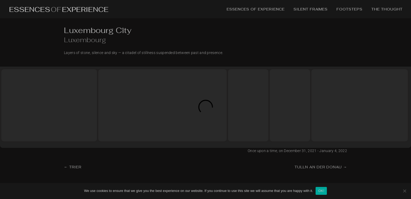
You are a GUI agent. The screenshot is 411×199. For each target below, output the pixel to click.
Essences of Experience (256, 9)
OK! (321, 191)
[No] (404, 190)
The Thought (387, 9)
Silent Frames (311, 9)
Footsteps (350, 9)
